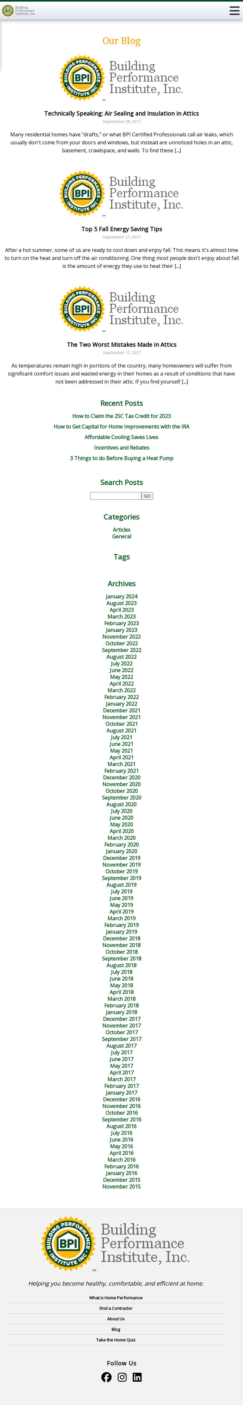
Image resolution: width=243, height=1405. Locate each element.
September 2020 (121, 797)
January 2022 (121, 703)
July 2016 (121, 1132)
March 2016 (121, 1159)
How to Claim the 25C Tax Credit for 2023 (121, 416)
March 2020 (121, 837)
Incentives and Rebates (121, 447)
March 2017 (121, 1079)
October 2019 (122, 871)
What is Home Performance (116, 1298)
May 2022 (121, 676)
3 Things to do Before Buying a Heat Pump (121, 458)
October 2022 (122, 643)
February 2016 (121, 1166)
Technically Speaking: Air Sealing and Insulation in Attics (121, 113)
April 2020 (122, 831)
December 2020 (121, 777)
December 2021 (121, 710)
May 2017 (121, 1065)
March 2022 (121, 690)
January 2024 (121, 596)
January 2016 (121, 1173)
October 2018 (122, 951)
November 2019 (121, 864)
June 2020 (121, 817)
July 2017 (121, 1052)
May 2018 (121, 985)
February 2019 (121, 925)
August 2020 (121, 804)
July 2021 (121, 737)
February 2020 (121, 844)
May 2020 (121, 824)
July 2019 (121, 891)
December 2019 (121, 858)
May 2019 (121, 904)
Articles (121, 529)
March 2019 (121, 918)
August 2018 (121, 965)
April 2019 (122, 911)
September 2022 (121, 650)
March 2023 (121, 616)
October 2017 (122, 1032)
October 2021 (122, 723)
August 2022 (121, 656)
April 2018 (122, 992)
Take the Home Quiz (116, 1340)
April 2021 (122, 757)
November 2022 (121, 636)
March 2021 (121, 764)
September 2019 (121, 878)
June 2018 (121, 978)
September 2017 (121, 1039)
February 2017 (121, 1086)
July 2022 (121, 663)
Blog (116, 1329)
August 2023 (121, 603)
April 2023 (122, 609)
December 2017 (121, 1018)
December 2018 (121, 938)
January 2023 (121, 630)
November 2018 (121, 945)
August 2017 (121, 1045)
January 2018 (121, 1012)
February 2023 (121, 623)
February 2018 (121, 1005)
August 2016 (121, 1126)
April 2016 (122, 1153)
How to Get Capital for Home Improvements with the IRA (121, 426)
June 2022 (121, 670)
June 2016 (121, 1139)
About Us (116, 1319)
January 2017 (121, 1092)
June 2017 (121, 1059)
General (121, 536)
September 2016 (121, 1119)
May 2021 (121, 750)
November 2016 (121, 1106)
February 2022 (121, 697)
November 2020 (121, 784)
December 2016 (121, 1099)
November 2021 (121, 717)
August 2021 (121, 730)
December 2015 (121, 1179)
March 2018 (121, 998)
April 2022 (122, 683)
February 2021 (121, 770)
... (177, 150)
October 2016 (122, 1112)
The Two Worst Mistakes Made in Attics (121, 344)
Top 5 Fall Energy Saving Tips (121, 229)
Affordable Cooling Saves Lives (121, 437)
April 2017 (122, 1072)
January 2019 (121, 931)
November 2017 (121, 1025)
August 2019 (121, 884)
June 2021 (121, 744)
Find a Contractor (115, 1308)
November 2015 (121, 1186)
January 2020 (121, 851)
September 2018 (121, 958)
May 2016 (121, 1146)
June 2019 (121, 898)
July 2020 (121, 811)
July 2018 (121, 972)
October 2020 (122, 790)
